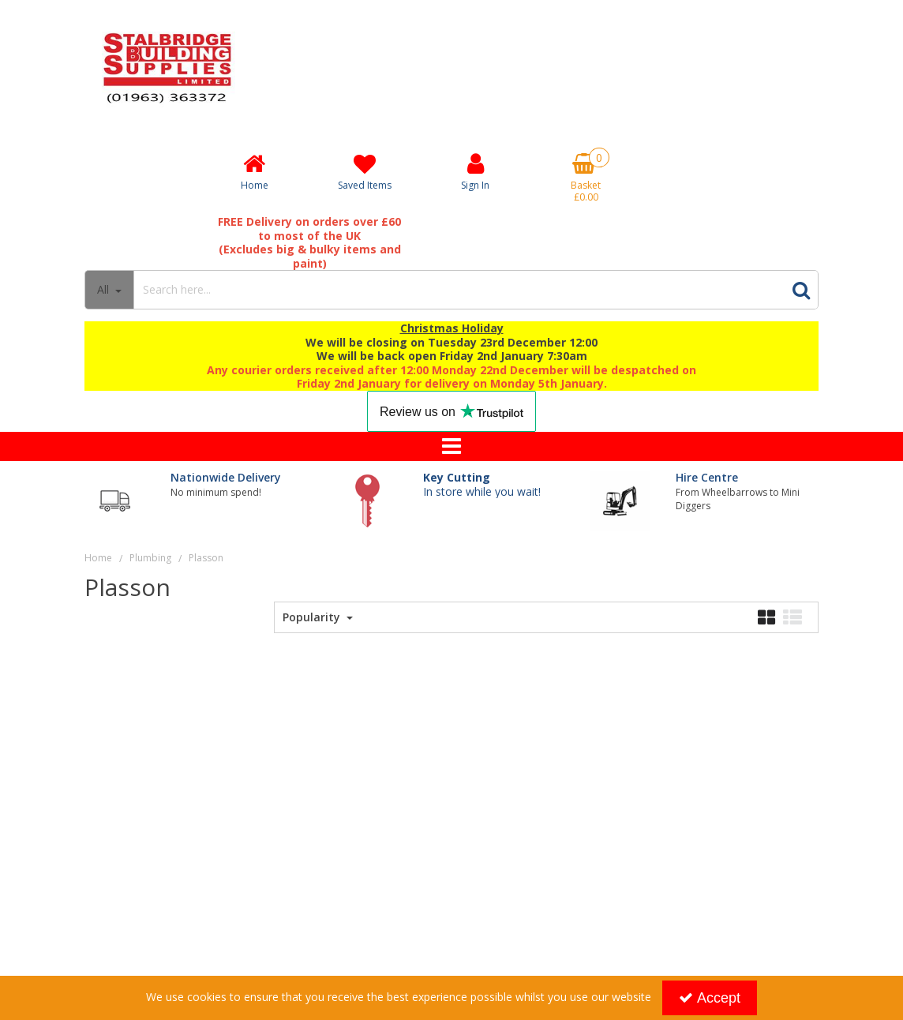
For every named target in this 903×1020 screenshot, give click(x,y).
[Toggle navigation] (451, 447)
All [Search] (104, 289)
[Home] (254, 171)
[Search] (458, 289)
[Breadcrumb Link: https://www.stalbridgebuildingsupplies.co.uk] (98, 557)
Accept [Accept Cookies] (709, 998)
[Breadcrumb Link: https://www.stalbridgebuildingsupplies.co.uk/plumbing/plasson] (206, 557)
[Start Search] (801, 289)
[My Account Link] (475, 171)
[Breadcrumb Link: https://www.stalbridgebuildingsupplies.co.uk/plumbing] (150, 557)
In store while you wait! (482, 484)
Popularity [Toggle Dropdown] (313, 617)
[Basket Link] (585, 177)
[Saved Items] (364, 171)
